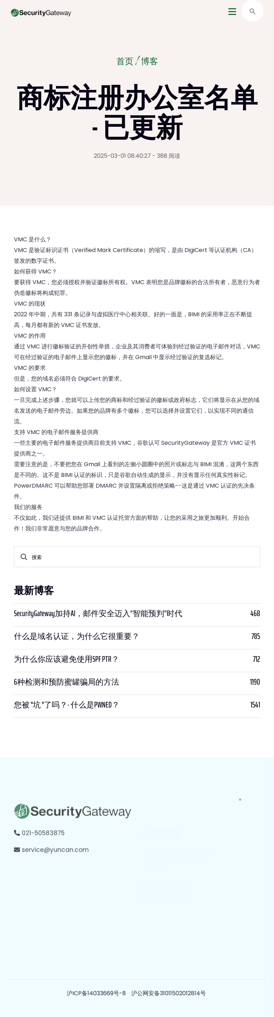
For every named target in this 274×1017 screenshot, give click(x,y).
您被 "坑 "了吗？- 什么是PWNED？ (67, 705)
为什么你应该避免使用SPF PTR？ (66, 659)
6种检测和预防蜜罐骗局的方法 (66, 682)
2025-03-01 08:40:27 (122, 156)
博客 (149, 62)
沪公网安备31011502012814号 (168, 993)
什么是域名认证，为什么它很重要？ (76, 636)
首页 (124, 62)
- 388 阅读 (166, 156)
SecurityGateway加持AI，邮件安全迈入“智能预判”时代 (98, 614)
